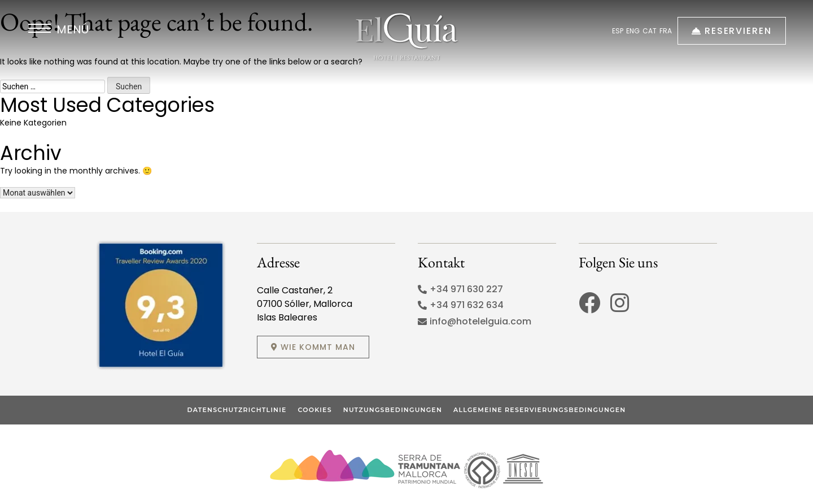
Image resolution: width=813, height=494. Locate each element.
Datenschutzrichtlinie (237, 410)
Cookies (314, 410)
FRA (665, 31)
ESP (617, 31)
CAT (649, 31)
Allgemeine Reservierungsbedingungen (539, 410)
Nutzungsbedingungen (392, 410)
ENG (633, 31)
